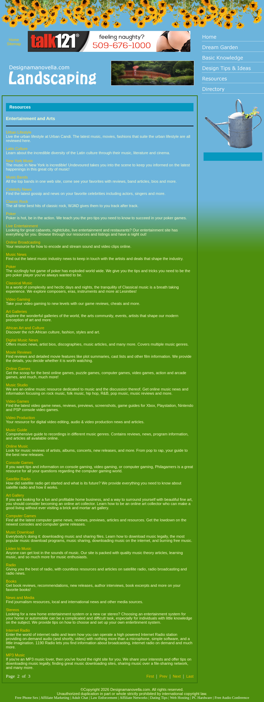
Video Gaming (18, 299)
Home (14, 40)
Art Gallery (15, 495)
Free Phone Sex (26, 698)
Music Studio (17, 385)
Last (189, 676)
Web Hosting (179, 698)
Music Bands (17, 177)
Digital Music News (22, 340)
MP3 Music (15, 655)
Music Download (20, 532)
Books (11, 581)
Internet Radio (18, 630)
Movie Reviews (19, 352)
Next (177, 676)
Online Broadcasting (23, 242)
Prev (163, 676)
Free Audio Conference (232, 698)
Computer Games (21, 516)
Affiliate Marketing (55, 698)
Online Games (18, 368)
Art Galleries (16, 311)
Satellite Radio (18, 479)
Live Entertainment (22, 226)
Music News (16, 254)
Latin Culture (16, 149)
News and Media (20, 597)
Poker (11, 214)
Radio (11, 565)
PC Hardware (202, 698)
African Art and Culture (25, 328)
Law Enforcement (104, 698)
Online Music (17, 446)
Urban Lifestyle (18, 132)
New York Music (19, 161)
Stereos (12, 610)
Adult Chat (80, 698)
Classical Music (19, 283)
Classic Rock (17, 201)
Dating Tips (158, 698)
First (150, 676)
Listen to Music (18, 548)
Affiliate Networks (134, 698)
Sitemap (14, 44)
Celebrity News (19, 189)
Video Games (17, 401)
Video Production (20, 418)
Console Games (19, 462)
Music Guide (16, 430)
